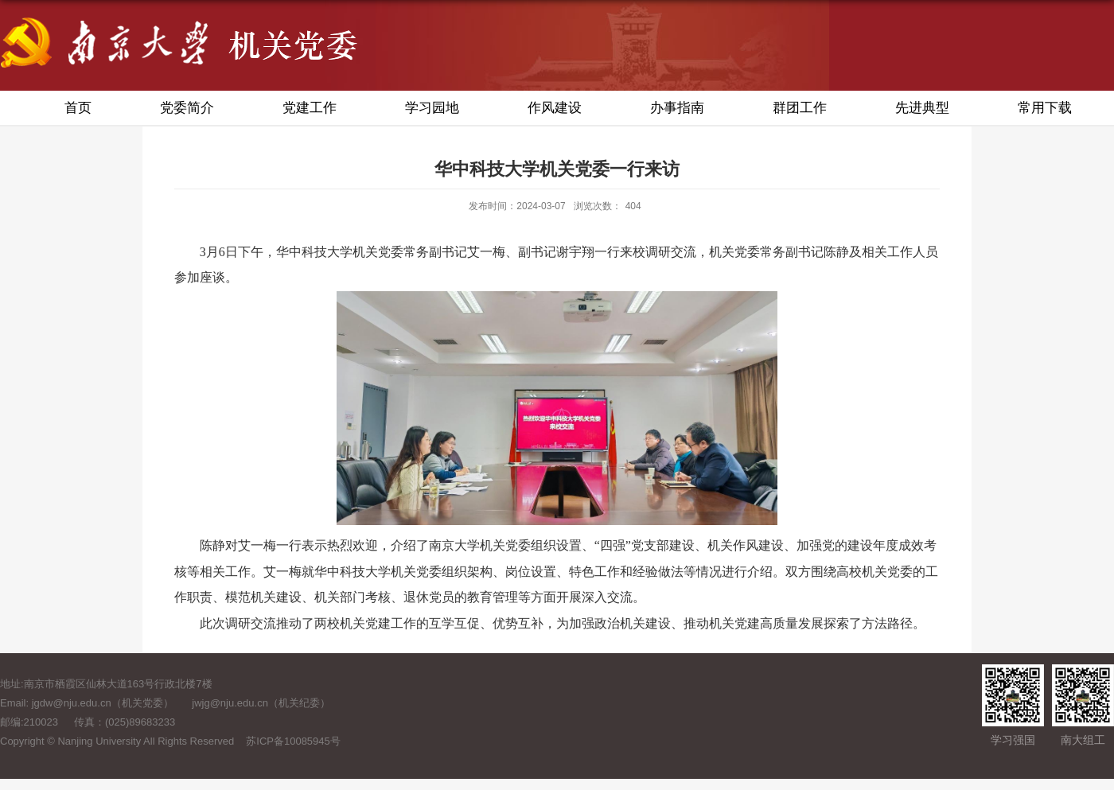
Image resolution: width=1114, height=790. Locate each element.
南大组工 (1083, 740)
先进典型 (922, 107)
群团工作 (800, 107)
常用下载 (1045, 107)
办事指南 (677, 107)
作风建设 (555, 107)
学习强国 (1013, 740)
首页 (78, 107)
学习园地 (432, 107)
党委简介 (187, 107)
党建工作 (309, 107)
